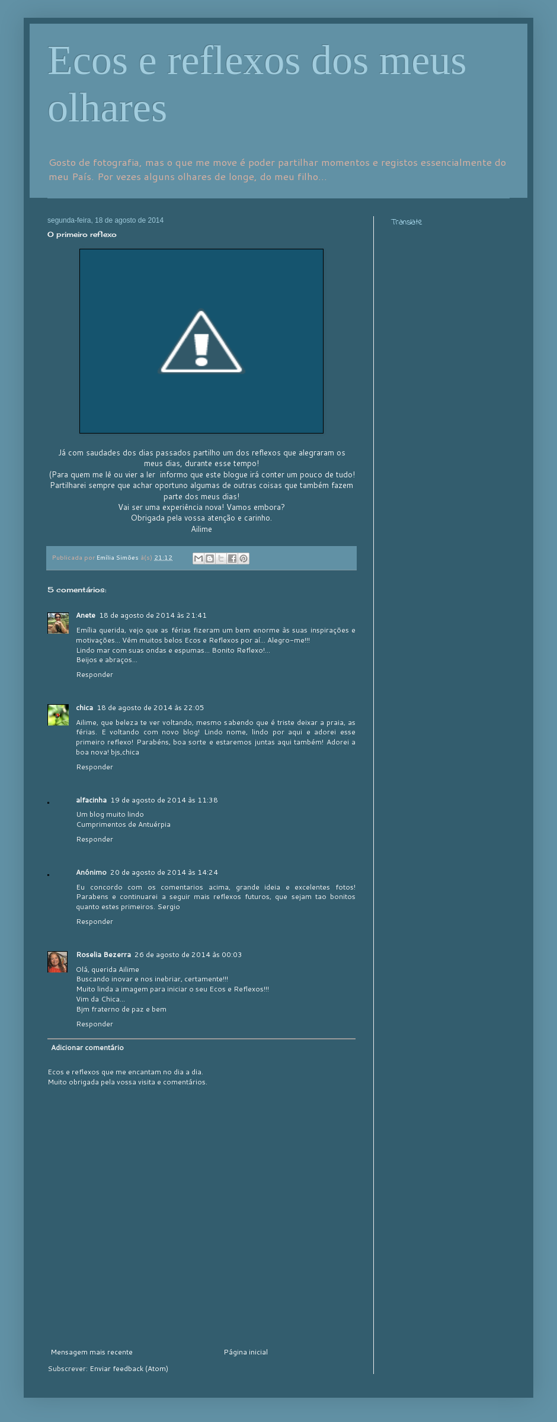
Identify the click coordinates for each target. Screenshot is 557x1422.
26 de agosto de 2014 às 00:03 (188, 954)
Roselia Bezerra (103, 954)
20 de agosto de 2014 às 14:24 (164, 872)
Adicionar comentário (87, 1047)
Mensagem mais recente (91, 1352)
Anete (85, 615)
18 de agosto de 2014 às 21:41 (153, 615)
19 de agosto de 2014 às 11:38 (164, 800)
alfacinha (91, 800)
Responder (94, 674)
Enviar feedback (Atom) (128, 1368)
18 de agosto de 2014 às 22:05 (150, 707)
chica (84, 707)
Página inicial (245, 1352)
